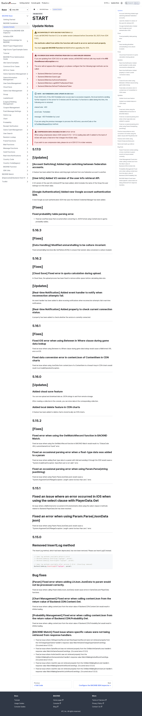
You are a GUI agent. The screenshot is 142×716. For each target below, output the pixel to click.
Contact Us (97, 707)
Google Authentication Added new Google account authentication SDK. (128, 28)
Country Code (8, 159)
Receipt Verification (10, 126)
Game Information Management (10, 79)
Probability (7, 122)
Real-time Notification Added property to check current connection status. (128, 72)
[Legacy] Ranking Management (9, 103)
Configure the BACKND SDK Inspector (13, 32)
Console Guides (19, 707)
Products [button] (45, 3)
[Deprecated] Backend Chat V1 (13, 178)
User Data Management (12, 83)
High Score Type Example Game (15, 50)
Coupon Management (11, 108)
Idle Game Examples (11, 63)
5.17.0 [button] (106, 3)
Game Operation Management (14, 74)
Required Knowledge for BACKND (12, 41)
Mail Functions (8, 145)
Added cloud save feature (127, 98)
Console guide (35, 3)
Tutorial (6, 53)
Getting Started (9, 20)
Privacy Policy (98, 703)
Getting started (24, 3)
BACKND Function (10, 167)
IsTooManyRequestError (43, 124)
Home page (58, 700)
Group (5, 94)
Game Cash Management (12, 130)
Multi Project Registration (13, 46)
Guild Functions (9, 152)
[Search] (132, 3)
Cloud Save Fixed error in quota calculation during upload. (128, 56)
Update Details (8, 27)
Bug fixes (120, 147)
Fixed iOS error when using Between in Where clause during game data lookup (128, 83)
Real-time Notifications (12, 156)
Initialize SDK (8, 36)
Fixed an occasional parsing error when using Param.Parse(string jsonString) (129, 126)
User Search (7, 133)
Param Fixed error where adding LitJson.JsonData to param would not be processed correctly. (128, 153)
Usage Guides (19, 703)
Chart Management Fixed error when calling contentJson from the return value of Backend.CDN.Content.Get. (128, 163)
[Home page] (34, 9)
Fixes (119, 33)
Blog (55, 707)
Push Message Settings (12, 111)
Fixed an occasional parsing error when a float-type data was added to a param (129, 119)
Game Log (7, 115)
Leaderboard (8, 98)
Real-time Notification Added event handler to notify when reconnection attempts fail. (128, 65)
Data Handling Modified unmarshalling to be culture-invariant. (127, 47)
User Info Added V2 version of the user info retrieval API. (128, 22)
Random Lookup (9, 137)
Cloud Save (7, 87)
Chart (5, 119)
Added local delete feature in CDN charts (127, 102)
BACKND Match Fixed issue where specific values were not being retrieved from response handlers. (128, 182)
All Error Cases (8, 70)
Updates (120, 10)
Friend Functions (9, 141)
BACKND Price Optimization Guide (13, 58)
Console (57, 703)
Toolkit (4, 182)
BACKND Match (8, 174)
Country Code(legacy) (11, 163)
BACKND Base (7, 16)
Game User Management (12, 91)
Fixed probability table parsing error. (128, 37)
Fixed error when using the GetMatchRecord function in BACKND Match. (127, 112)
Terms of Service (99, 700)
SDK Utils (6, 170)
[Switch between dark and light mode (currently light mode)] (121, 3)
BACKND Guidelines (10, 23)
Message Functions (10, 148)
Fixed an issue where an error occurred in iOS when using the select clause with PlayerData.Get (127, 134)
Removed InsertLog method (126, 144)
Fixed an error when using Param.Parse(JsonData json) (126, 140)
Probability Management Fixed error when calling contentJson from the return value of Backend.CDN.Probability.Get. (128, 172)
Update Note (115, 3)
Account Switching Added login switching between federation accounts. (128, 16)
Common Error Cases (11, 66)
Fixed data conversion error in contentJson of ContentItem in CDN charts (128, 90)
